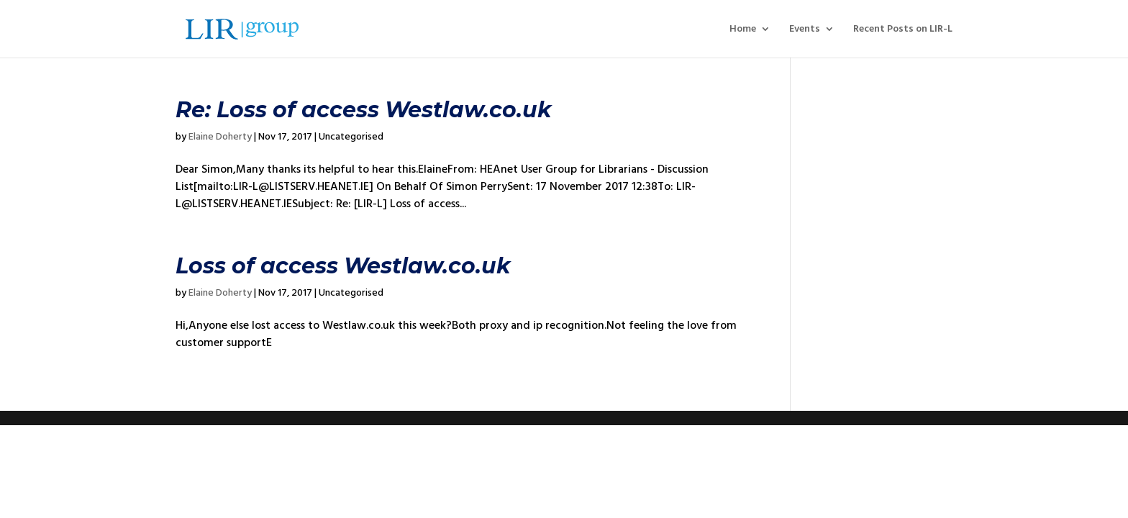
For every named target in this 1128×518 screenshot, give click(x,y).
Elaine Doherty (220, 137)
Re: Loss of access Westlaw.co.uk (364, 109)
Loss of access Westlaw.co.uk (343, 266)
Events (804, 30)
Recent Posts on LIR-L (902, 30)
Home (742, 30)
